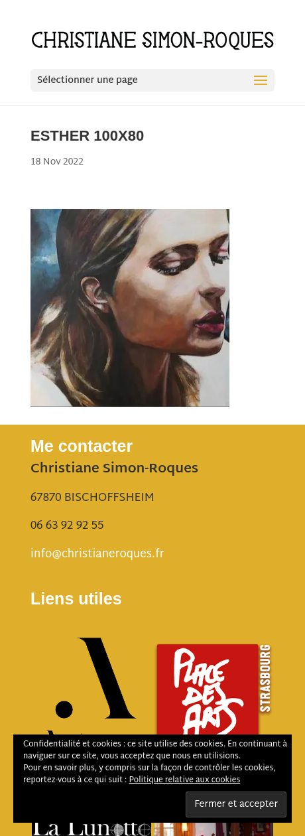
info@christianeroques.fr (97, 554)
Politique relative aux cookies (184, 780)
